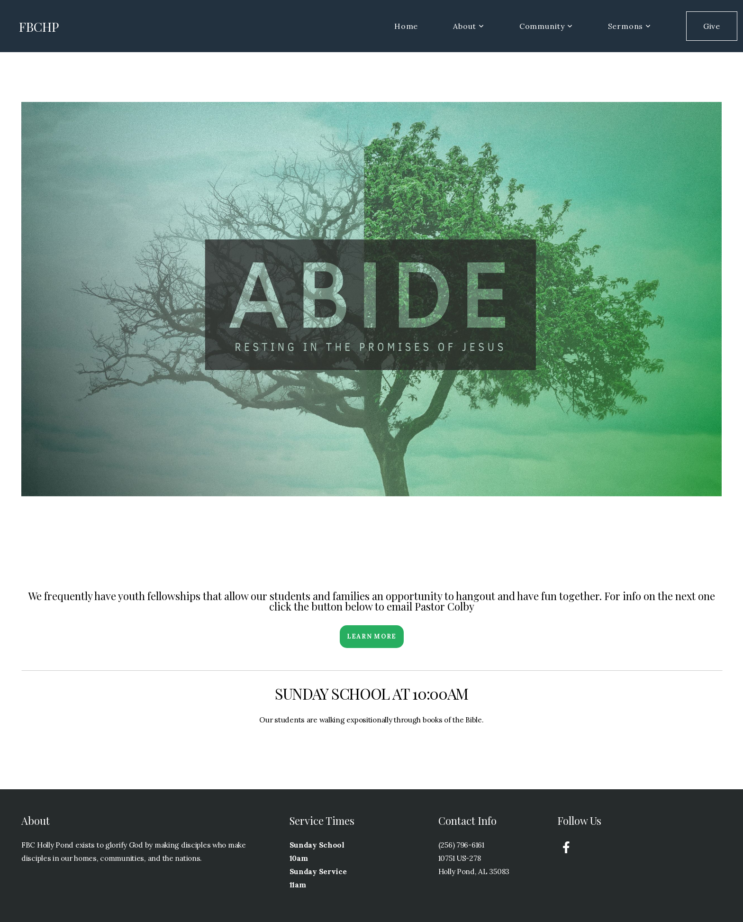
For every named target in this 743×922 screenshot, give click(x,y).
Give (711, 26)
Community (546, 26)
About (468, 26)
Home (406, 26)
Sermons (629, 26)
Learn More (372, 636)
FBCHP (39, 26)
